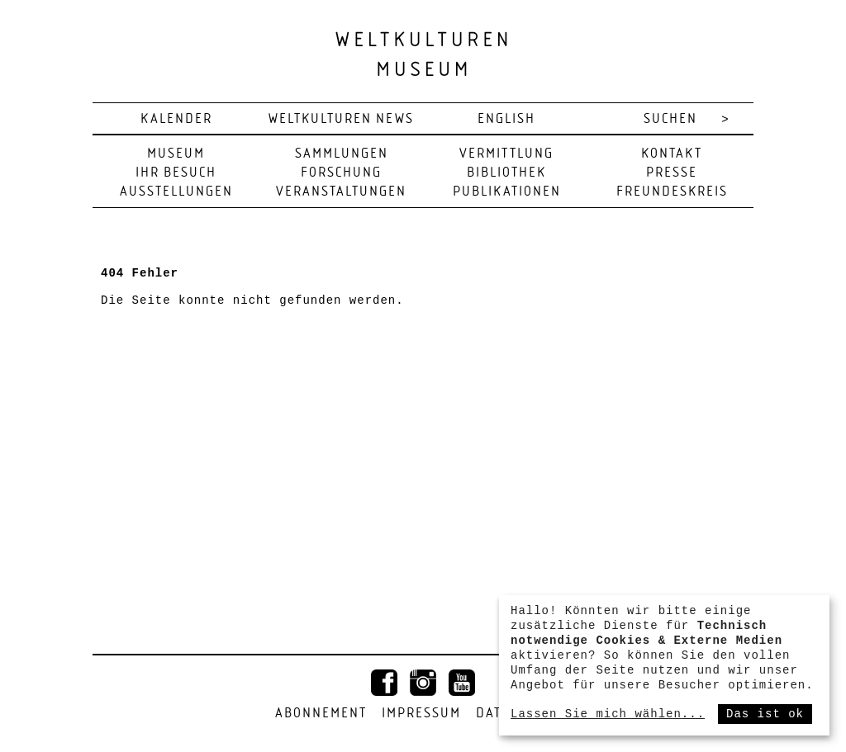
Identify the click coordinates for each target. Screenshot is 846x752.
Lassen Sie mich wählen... (608, 714)
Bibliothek (506, 173)
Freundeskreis (672, 192)
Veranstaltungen (341, 192)
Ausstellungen (176, 192)
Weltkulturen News (341, 119)
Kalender (176, 119)
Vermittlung (506, 154)
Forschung (341, 173)
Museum (176, 154)
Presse (671, 173)
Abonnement (321, 713)
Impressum (421, 713)
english (506, 119)
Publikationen (507, 192)
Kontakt (671, 154)
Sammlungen (341, 154)
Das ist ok (765, 714)
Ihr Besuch (175, 173)
